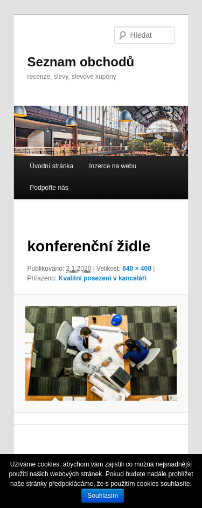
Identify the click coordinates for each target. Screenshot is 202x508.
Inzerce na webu (112, 166)
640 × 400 (136, 268)
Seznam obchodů (81, 61)
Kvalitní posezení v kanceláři (103, 278)
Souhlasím (102, 495)
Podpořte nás (49, 187)
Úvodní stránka (51, 166)
